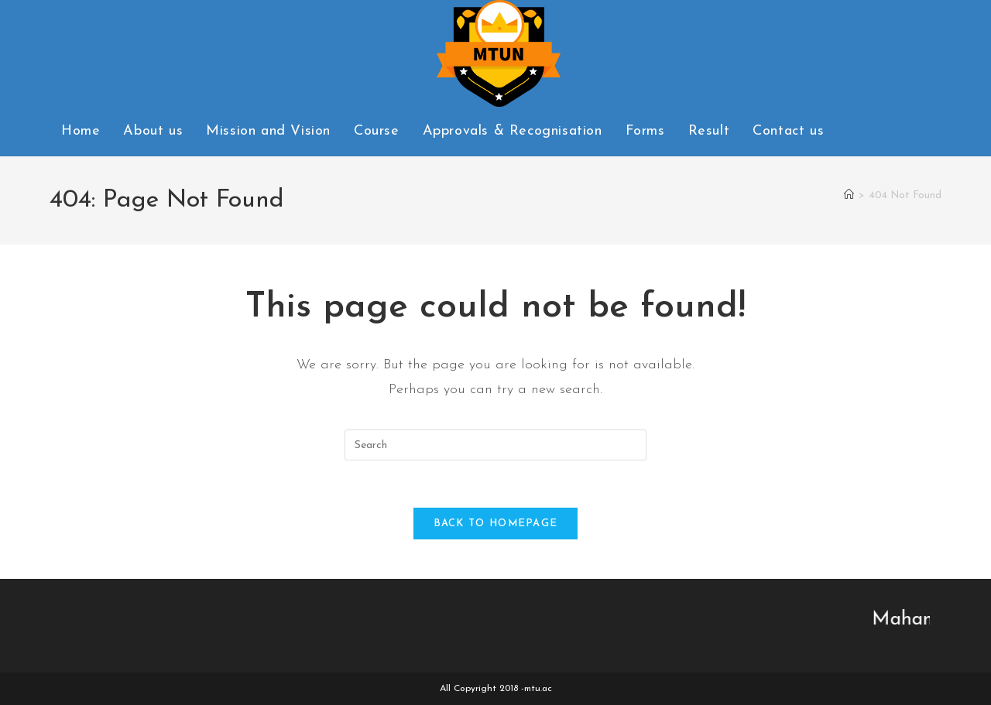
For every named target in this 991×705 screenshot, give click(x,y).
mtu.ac (538, 688)
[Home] (849, 195)
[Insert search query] (495, 445)
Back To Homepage (496, 523)
